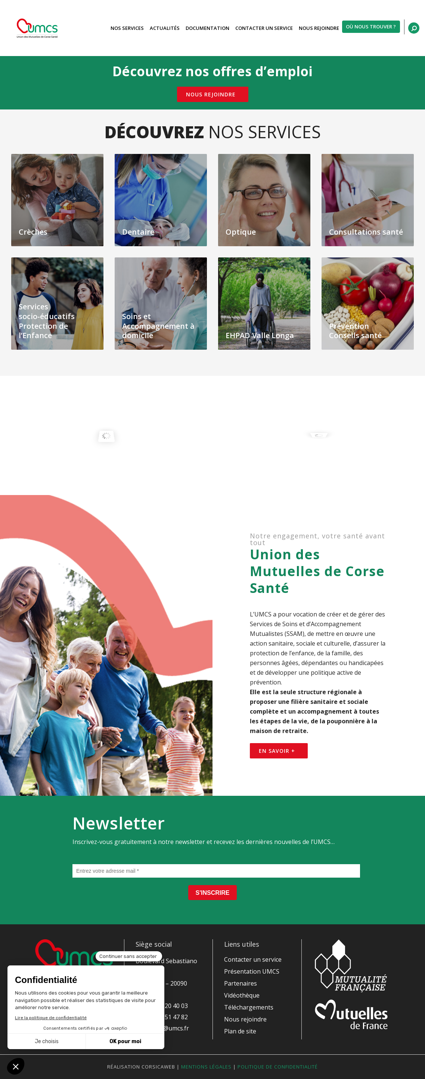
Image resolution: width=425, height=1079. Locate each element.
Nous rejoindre (211, 94)
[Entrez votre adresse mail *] (216, 871)
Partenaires (240, 983)
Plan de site (240, 1031)
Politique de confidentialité (278, 1066)
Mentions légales (206, 1066)
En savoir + (277, 750)
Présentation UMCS (251, 971)
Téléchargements (248, 1007)
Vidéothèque (242, 995)
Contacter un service (253, 959)
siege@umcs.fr (168, 1028)
